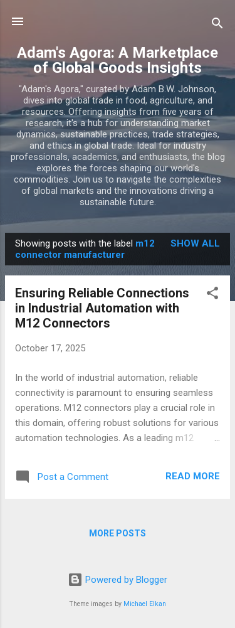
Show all (195, 243)
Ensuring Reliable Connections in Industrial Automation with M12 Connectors (102, 308)
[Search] (217, 25)
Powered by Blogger (117, 579)
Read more (192, 476)
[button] (212, 295)
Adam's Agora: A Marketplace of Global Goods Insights (117, 60)
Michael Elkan (144, 604)
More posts (117, 533)
